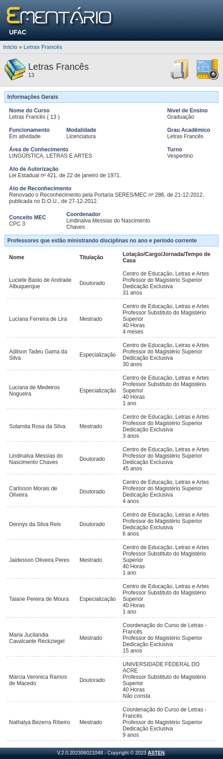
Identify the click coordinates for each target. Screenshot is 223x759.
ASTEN (156, 752)
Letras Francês (43, 47)
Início (10, 47)
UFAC (17, 32)
